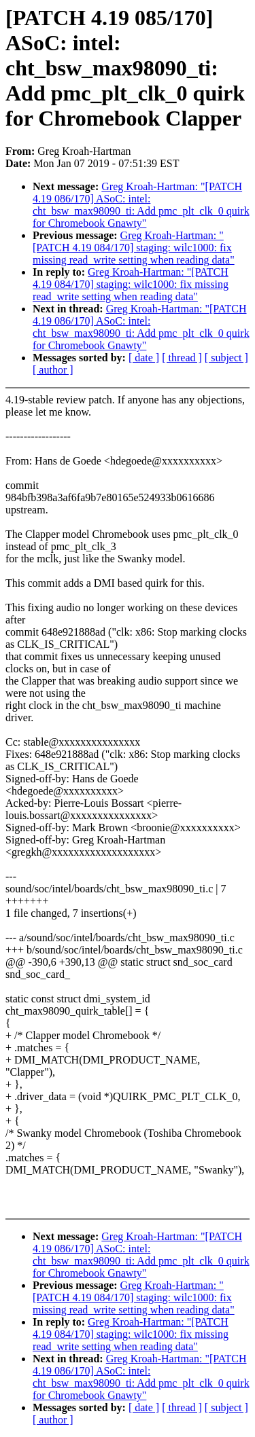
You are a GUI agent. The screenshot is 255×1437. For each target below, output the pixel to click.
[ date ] (144, 357)
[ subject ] (226, 357)
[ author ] (53, 370)
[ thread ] (182, 357)
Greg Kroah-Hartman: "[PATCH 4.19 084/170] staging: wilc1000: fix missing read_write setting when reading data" (134, 248)
